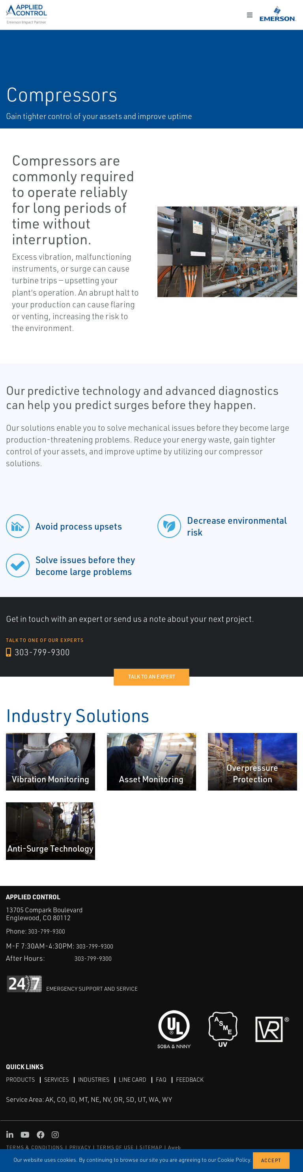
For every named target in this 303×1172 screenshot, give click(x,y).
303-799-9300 (41, 653)
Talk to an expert (151, 677)
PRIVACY (80, 1147)
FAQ (175, 1079)
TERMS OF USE (115, 1147)
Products (22, 1079)
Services (61, 1079)
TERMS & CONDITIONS (35, 1147)
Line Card (144, 1079)
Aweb (174, 1147)
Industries (102, 1079)
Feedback (205, 1079)
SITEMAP (151, 1147)
